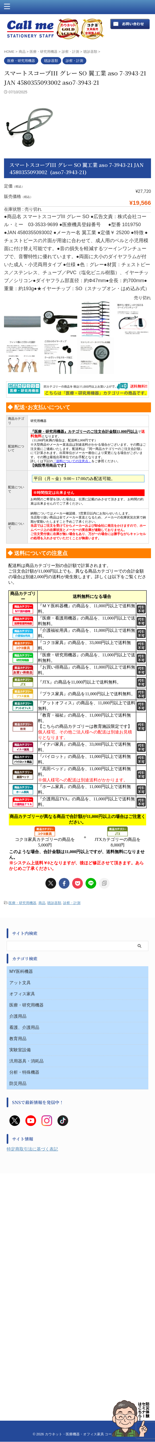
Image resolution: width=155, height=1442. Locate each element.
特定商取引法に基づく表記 (32, 1149)
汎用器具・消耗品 (26, 1061)
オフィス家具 (22, 994)
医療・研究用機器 (22, 903)
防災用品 (17, 1083)
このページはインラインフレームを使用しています (77, 625)
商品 (41, 903)
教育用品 (17, 1038)
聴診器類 (54, 903)
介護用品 (17, 1016)
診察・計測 (71, 903)
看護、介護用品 (24, 1027)
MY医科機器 (21, 971)
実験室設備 (20, 1050)
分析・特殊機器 (24, 1072)
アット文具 (20, 982)
